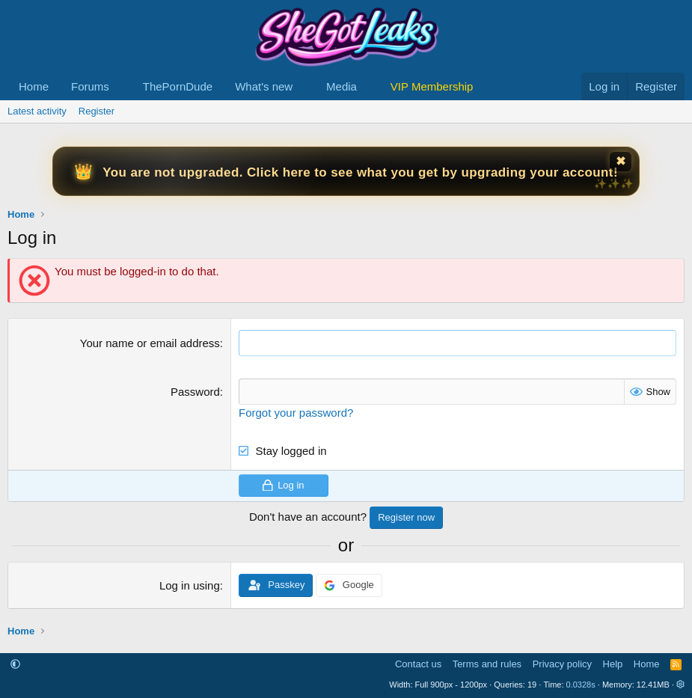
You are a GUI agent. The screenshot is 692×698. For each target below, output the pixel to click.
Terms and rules (487, 664)
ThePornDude (177, 86)
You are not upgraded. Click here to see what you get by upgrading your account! (360, 172)
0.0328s (580, 684)
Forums (90, 86)
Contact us (418, 664)
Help (613, 664)
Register (96, 111)
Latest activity (37, 111)
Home (34, 86)
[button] (121, 86)
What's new (264, 86)
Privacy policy (562, 664)
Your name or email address (150, 343)
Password (195, 391)
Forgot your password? (296, 412)
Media (341, 86)
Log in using (189, 585)
